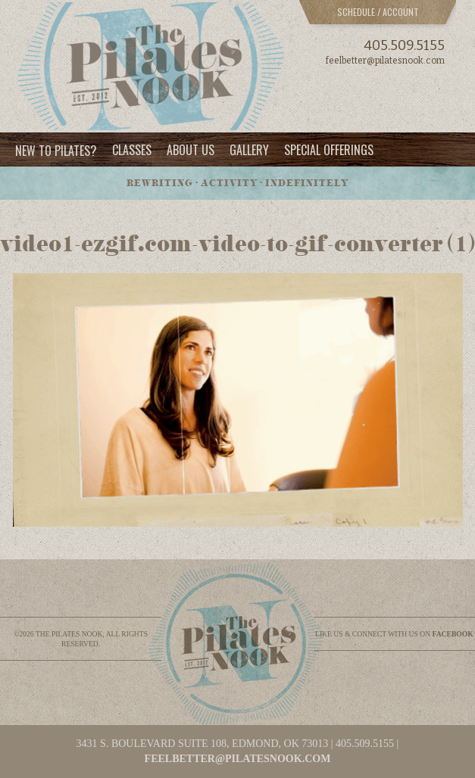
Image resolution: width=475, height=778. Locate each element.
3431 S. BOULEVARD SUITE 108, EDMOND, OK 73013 (203, 743)
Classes (132, 150)
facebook (453, 634)
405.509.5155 (404, 45)
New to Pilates (56, 150)
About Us (190, 150)
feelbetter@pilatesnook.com (385, 60)
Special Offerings (328, 150)
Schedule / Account (378, 11)
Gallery (249, 150)
